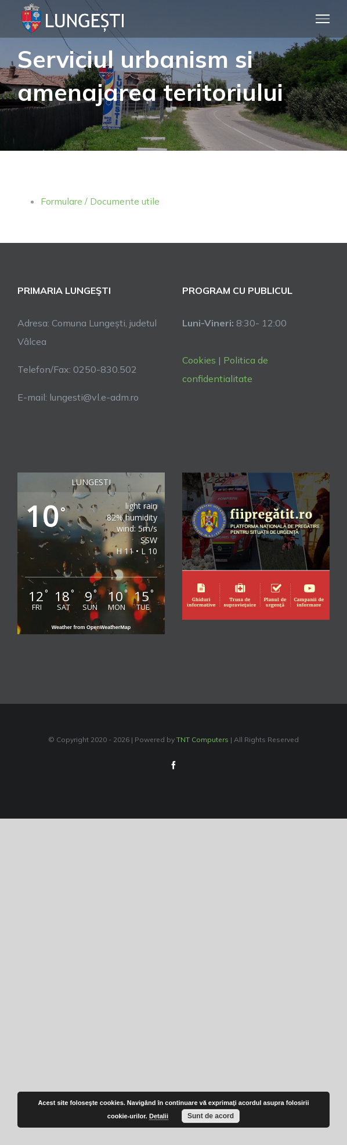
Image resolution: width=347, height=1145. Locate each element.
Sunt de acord (210, 1116)
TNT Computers (202, 739)
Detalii (158, 1116)
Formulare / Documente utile (100, 201)
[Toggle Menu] (323, 18)
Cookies (199, 360)
